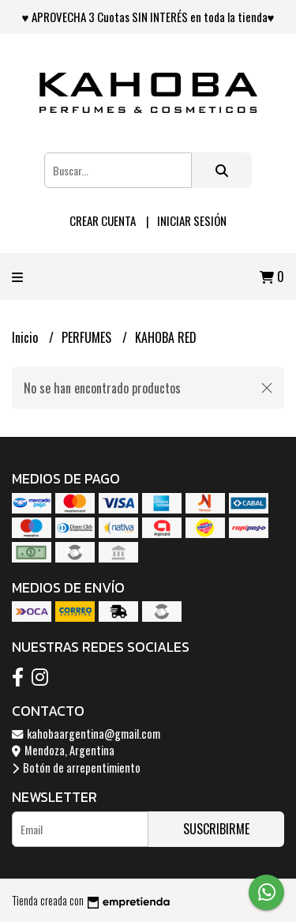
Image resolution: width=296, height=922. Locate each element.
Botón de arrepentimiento (76, 767)
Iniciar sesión (192, 220)
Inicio (26, 337)
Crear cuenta (102, 220)
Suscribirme (216, 828)
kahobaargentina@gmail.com (86, 733)
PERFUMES (88, 337)
